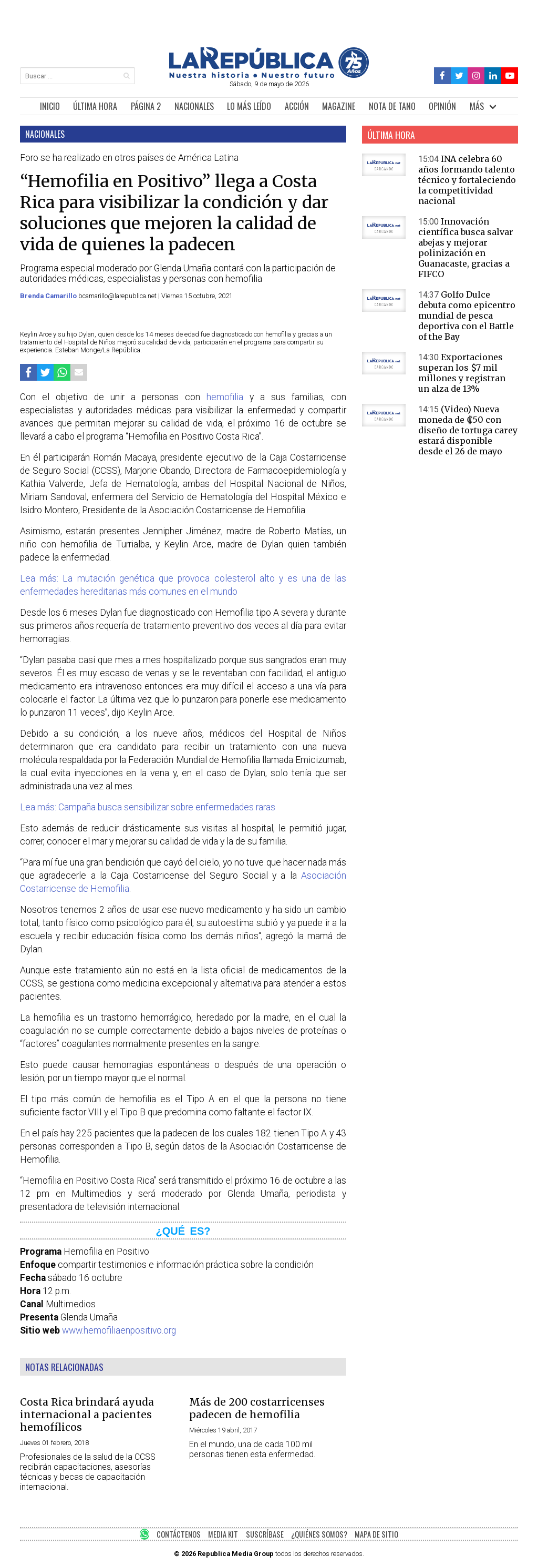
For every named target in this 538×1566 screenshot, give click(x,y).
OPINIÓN (442, 106)
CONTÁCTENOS (179, 1534)
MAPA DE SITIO (376, 1534)
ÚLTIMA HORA (95, 106)
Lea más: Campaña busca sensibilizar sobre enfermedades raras (147, 807)
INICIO (50, 106)
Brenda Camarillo (49, 296)
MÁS (477, 106)
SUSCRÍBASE (265, 1534)
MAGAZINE (338, 106)
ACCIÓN (297, 106)
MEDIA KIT (223, 1534)
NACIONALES (194, 106)
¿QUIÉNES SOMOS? (319, 1534)
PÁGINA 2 (146, 106)
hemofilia (224, 397)
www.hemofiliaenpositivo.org (119, 1330)
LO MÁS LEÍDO (249, 106)
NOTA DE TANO (392, 106)
